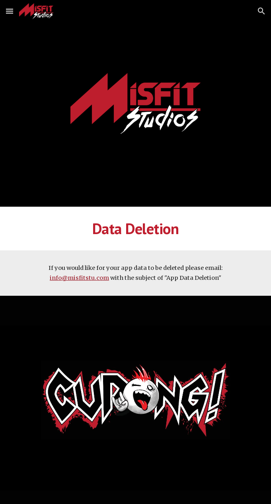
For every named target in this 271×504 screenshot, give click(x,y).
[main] (135, 228)
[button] (9, 11)
